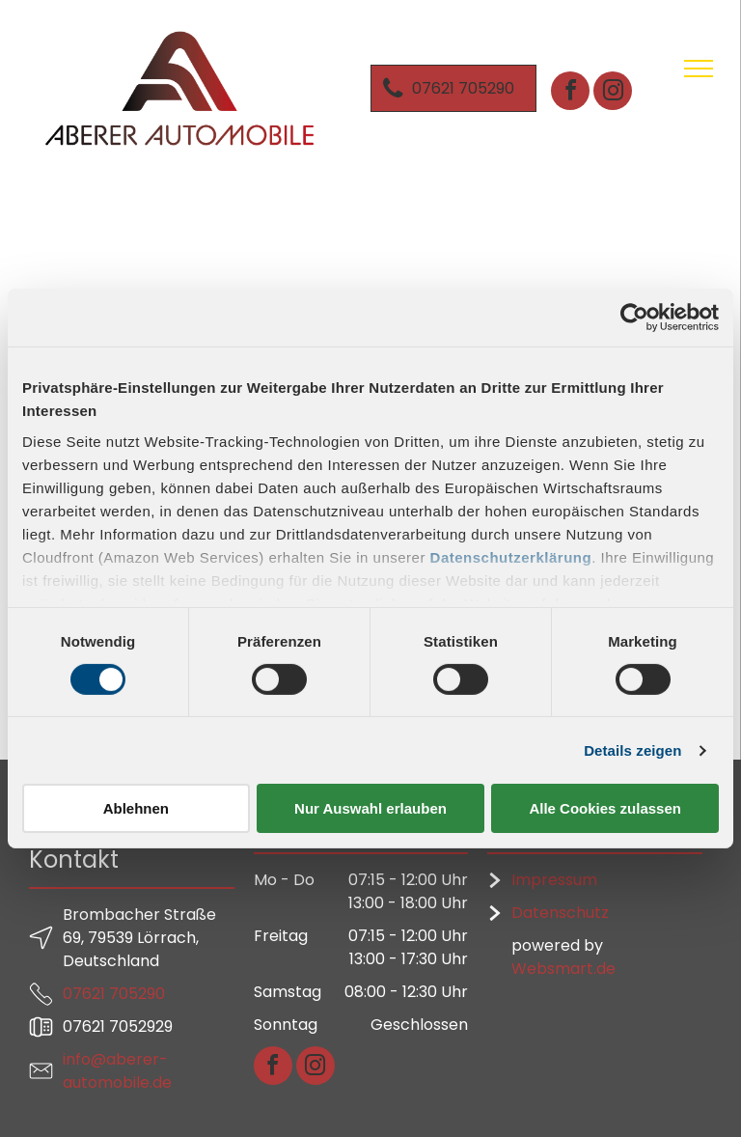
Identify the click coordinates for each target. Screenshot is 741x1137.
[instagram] (612, 93)
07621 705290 (114, 994)
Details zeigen (632, 750)
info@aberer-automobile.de (117, 1071)
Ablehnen (136, 808)
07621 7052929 (118, 1026)
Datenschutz (560, 912)
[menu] (698, 68)
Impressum (554, 880)
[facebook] (570, 93)
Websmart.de (563, 968)
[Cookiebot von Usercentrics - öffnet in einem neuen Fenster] (634, 317)
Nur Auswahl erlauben (370, 808)
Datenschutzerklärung (511, 556)
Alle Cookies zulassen (605, 808)
